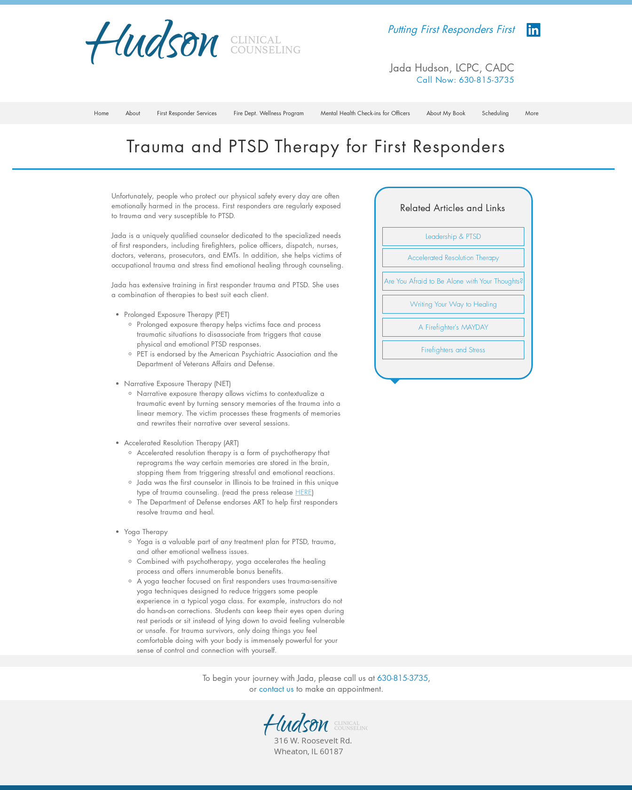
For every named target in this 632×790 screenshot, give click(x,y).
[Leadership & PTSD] (453, 236)
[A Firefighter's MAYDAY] (453, 327)
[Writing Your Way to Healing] (453, 304)
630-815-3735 (402, 678)
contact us (276, 689)
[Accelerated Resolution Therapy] (453, 257)
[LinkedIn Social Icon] (533, 30)
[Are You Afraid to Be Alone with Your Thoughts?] (453, 281)
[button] (133, 113)
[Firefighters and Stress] (453, 349)
